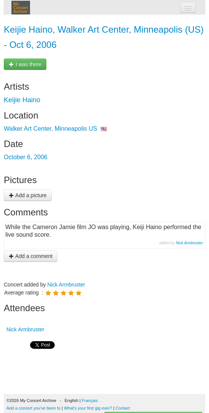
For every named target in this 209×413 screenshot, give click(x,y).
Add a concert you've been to (33, 408)
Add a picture (28, 195)
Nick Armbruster (189, 243)
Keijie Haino (22, 100)
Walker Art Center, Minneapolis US (50, 128)
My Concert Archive (20, 8)
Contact (123, 408)
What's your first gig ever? (88, 408)
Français (90, 400)
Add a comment (30, 256)
